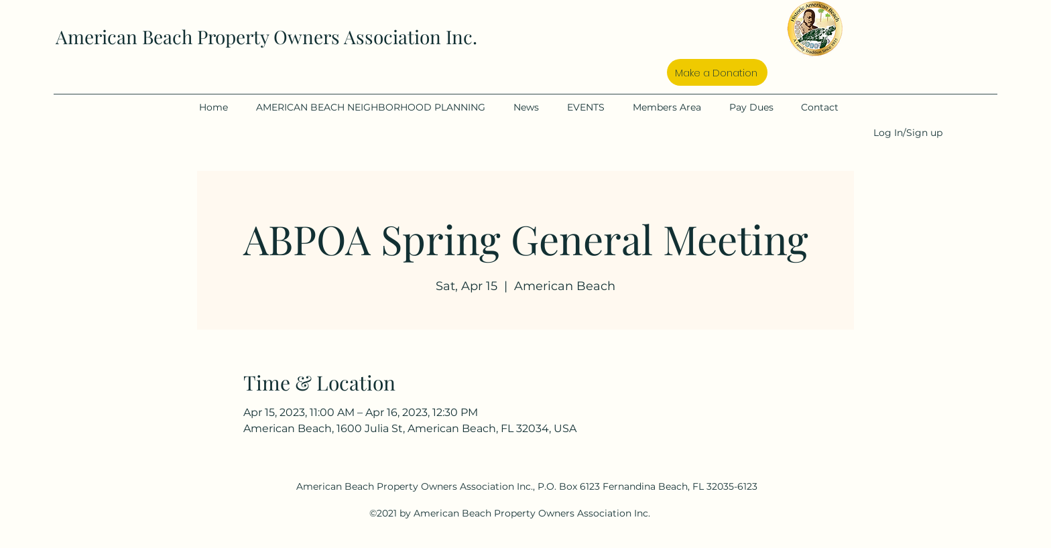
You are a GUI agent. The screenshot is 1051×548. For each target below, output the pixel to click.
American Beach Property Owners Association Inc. (266, 36)
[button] (378, 107)
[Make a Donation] (717, 72)
